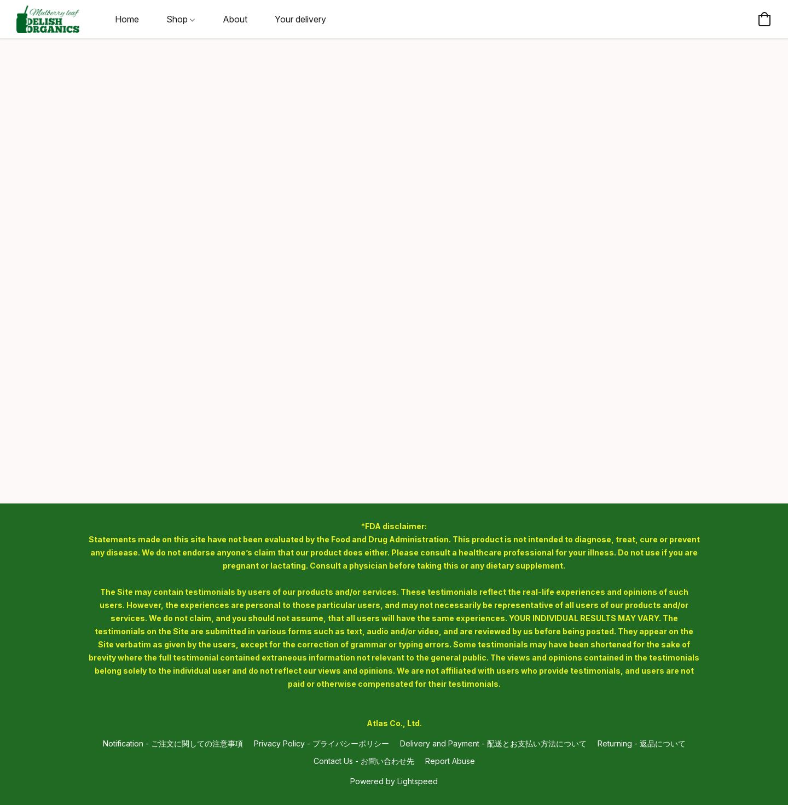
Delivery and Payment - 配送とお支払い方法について (493, 743)
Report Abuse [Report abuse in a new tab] (450, 761)
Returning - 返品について (642, 743)
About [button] (235, 19)
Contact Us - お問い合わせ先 (364, 761)
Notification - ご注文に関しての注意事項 (173, 743)
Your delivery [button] (300, 19)
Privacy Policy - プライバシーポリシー (321, 743)
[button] (47, 19)
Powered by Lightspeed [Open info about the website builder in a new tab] (394, 781)
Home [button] (127, 19)
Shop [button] (180, 19)
